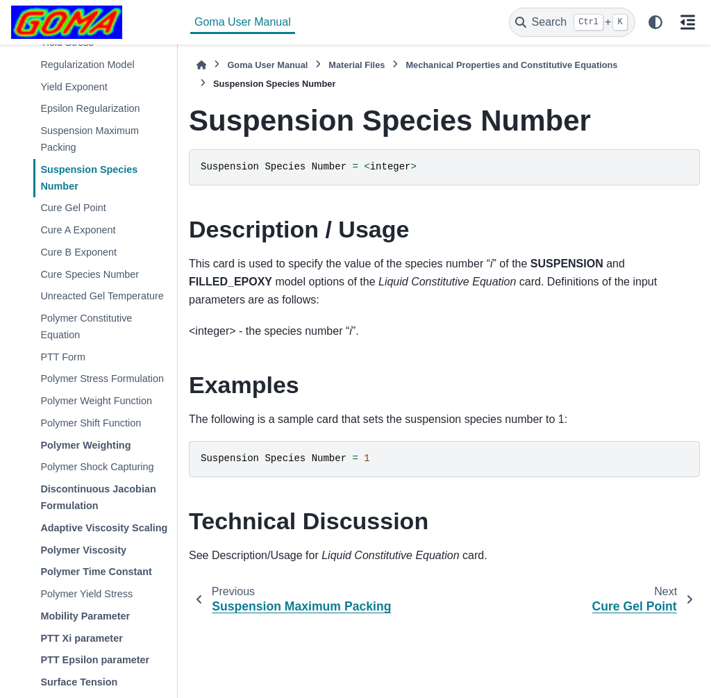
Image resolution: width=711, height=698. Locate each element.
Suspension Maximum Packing (89, 139)
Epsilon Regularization (90, 108)
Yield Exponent (73, 86)
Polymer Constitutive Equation (86, 326)
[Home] (201, 65)
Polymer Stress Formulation (102, 378)
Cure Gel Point (73, 207)
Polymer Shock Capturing (96, 466)
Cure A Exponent (77, 229)
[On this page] (687, 22)
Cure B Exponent (78, 252)
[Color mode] (655, 22)
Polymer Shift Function (90, 423)
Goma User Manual (242, 22)
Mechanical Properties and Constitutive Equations (511, 65)
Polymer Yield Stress (86, 593)
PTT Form (62, 357)
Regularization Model (87, 64)
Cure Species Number (89, 274)
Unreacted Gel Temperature (101, 295)
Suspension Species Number (88, 178)
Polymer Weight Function (96, 400)
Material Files (356, 65)
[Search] (572, 22)
